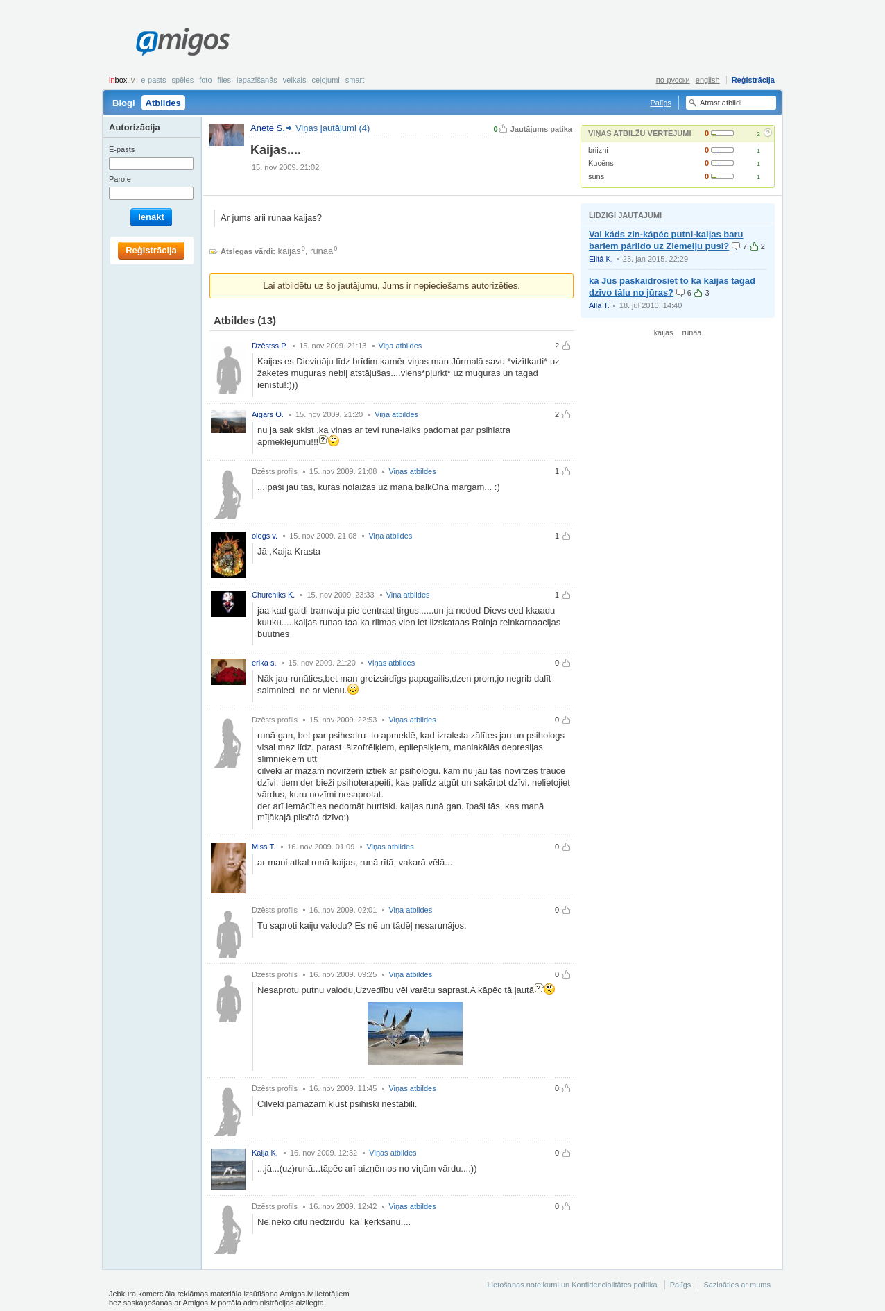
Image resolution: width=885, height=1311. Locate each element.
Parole (120, 179)
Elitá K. (601, 259)
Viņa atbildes (400, 345)
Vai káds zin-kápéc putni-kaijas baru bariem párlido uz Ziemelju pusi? (666, 240)
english (708, 80)
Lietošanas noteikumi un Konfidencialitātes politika (572, 1284)
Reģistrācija (753, 80)
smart (355, 80)
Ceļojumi (325, 80)
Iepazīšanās (257, 80)
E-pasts (153, 80)
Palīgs (660, 103)
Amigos (183, 42)
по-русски (673, 80)
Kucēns (601, 163)
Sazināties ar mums (737, 1284)
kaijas (289, 251)
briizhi (598, 150)
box (122, 80)
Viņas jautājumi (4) (332, 128)
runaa (321, 251)
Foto (205, 80)
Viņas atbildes (412, 471)
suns (596, 176)
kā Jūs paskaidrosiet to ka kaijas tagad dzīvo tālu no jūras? (672, 287)
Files (225, 80)
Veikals (295, 80)
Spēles (182, 80)
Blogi (123, 103)
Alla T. (599, 305)
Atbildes (163, 103)
